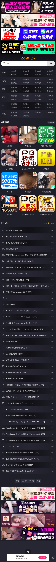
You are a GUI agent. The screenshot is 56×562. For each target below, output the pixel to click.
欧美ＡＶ (38, 79)
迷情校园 (14, 107)
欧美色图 (38, 96)
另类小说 (26, 107)
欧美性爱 (50, 87)
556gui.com (28, 58)
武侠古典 (50, 104)
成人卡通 (38, 87)
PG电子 (13, 71)
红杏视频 (14, 116)
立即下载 (43, 557)
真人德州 (26, 71)
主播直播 (38, 83)
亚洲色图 (26, 96)
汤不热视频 (50, 112)
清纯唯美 (26, 99)
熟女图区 (38, 99)
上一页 (24, 481)
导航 (4, 114)
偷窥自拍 (14, 96)
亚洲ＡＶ (14, 79)
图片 (4, 97)
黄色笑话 (38, 107)
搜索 (51, 63)
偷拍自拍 (26, 87)
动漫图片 (50, 96)
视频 (4, 81)
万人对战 (38, 71)
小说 (4, 105)
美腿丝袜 (14, 99)
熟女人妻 (14, 83)
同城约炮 (14, 112)
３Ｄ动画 (50, 79)
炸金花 (26, 75)
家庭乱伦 (26, 104)
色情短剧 (26, 116)
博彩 (4, 72)
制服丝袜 (14, 91)
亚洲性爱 (14, 87)
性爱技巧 (50, 107)
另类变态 (50, 91)
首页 (17, 481)
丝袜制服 (26, 83)
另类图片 (50, 99)
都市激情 (14, 104)
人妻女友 (38, 104)
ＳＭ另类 (50, 83)
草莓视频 (38, 112)
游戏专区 (50, 71)
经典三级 (26, 91)
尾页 (38, 481)
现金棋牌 (38, 75)
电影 (4, 89)
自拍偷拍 (26, 79)
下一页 (32, 481)
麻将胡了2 (13, 75)
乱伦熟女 (38, 91)
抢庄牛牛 (50, 75)
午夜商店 (26, 112)
